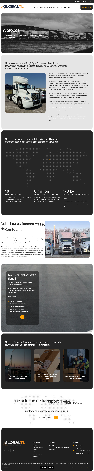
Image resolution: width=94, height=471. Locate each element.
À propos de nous (43, 7)
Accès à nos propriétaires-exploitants (59, 447)
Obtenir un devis (86, 7)
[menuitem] (68, 7)
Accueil (35, 7)
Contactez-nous (14, 317)
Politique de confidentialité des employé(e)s (38, 454)
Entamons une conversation (45, 417)
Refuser (51, 467)
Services (51, 7)
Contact (63, 7)
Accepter (43, 467)
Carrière (58, 7)
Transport (51, 445)
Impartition (52, 449)
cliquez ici (9, 464)
